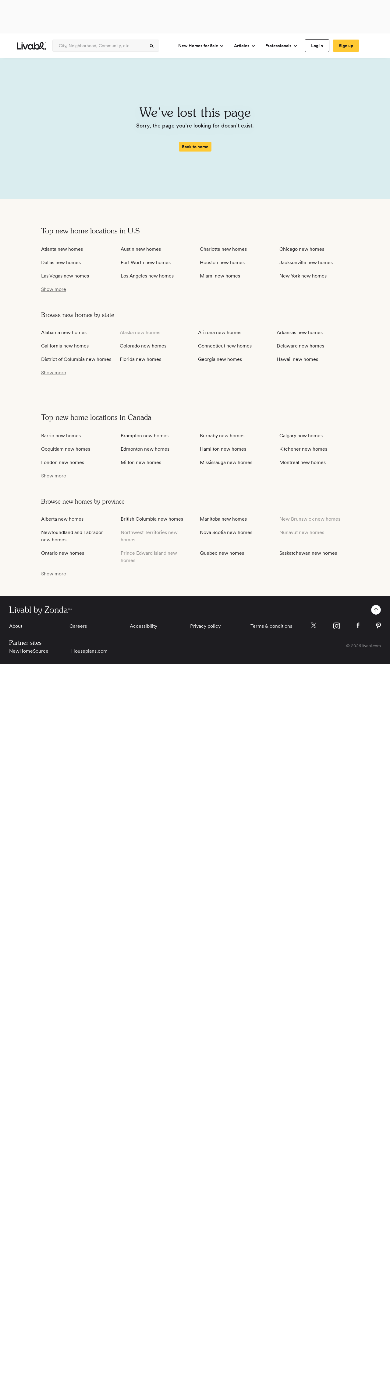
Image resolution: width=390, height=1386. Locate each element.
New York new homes (303, 276)
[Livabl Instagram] (336, 626)
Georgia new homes (220, 359)
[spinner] (151, 46)
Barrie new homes (61, 435)
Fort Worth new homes (146, 262)
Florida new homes (140, 359)
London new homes (62, 462)
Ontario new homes (62, 553)
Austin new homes (141, 249)
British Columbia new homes (152, 519)
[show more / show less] (53, 289)
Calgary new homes (301, 435)
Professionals (281, 45)
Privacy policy (205, 626)
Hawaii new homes (297, 359)
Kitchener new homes (303, 449)
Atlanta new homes (62, 249)
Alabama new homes (64, 332)
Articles (245, 45)
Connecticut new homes (225, 346)
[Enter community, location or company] (105, 46)
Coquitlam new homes (65, 449)
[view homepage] (31, 46)
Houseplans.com (89, 651)
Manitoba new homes (223, 519)
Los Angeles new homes (147, 276)
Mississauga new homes (226, 462)
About (15, 626)
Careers (78, 626)
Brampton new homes (144, 435)
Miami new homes (220, 276)
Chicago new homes (301, 249)
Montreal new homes (302, 462)
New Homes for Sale (201, 45)
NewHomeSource (28, 651)
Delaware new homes (300, 346)
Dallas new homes (61, 262)
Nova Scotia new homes (226, 532)
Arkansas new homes (300, 332)
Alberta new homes (62, 519)
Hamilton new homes (223, 449)
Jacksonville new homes (306, 262)
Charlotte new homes (223, 249)
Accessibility (143, 626)
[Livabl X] (314, 625)
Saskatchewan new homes (308, 553)
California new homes (65, 346)
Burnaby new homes (222, 435)
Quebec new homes (222, 553)
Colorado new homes (143, 346)
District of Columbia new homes (76, 359)
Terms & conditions (271, 626)
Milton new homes (141, 462)
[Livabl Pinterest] (378, 626)
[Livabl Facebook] (358, 625)
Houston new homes (222, 262)
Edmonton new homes (145, 449)
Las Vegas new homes (65, 276)
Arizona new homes (219, 332)
